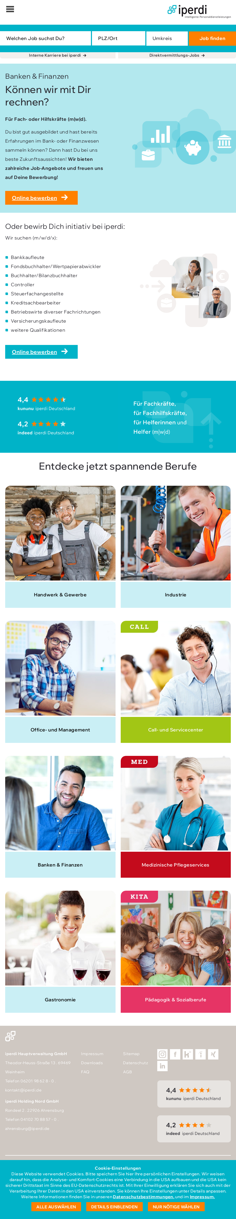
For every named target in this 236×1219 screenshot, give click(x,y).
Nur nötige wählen (176, 1206)
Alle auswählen (56, 1206)
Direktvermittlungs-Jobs (174, 55)
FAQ (85, 1071)
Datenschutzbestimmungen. (143, 1196)
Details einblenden (114, 1206)
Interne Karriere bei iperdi (55, 55)
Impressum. (202, 1196)
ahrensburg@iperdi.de (27, 1128)
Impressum (92, 1053)
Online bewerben (34, 198)
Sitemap (131, 1053)
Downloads (92, 1062)
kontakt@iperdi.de (23, 1090)
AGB (127, 1071)
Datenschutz (135, 1062)
